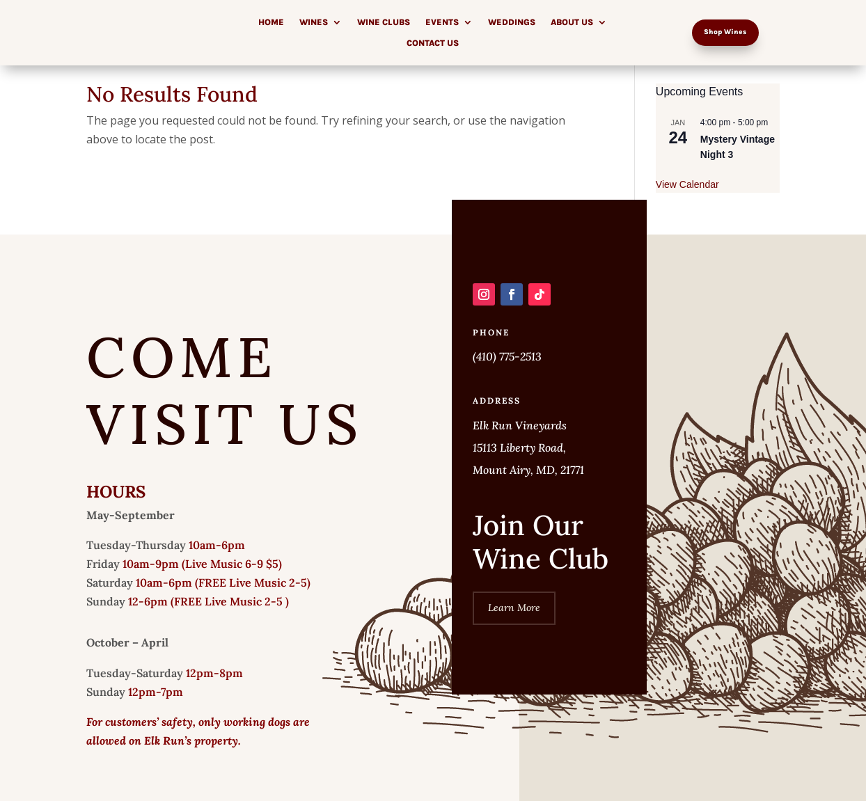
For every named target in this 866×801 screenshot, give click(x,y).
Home (271, 22)
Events (442, 22)
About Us (572, 22)
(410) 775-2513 (507, 356)
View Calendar (687, 184)
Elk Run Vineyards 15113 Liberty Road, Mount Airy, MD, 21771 (528, 447)
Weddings (511, 22)
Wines (313, 22)
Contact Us (433, 43)
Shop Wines (725, 32)
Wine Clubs (383, 22)
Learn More (514, 607)
